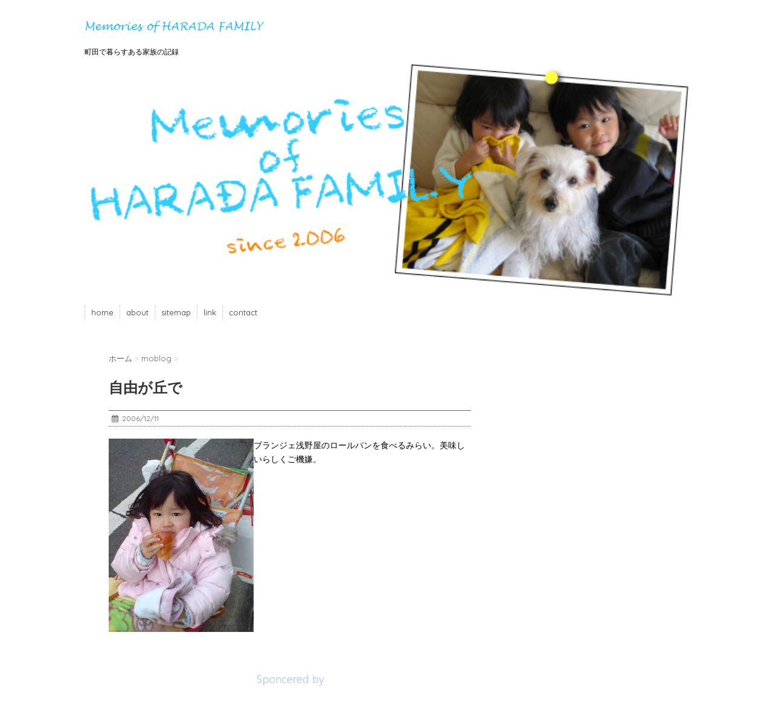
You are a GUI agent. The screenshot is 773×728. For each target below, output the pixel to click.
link (210, 312)
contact (243, 312)
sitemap (176, 312)
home (102, 312)
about (137, 312)
